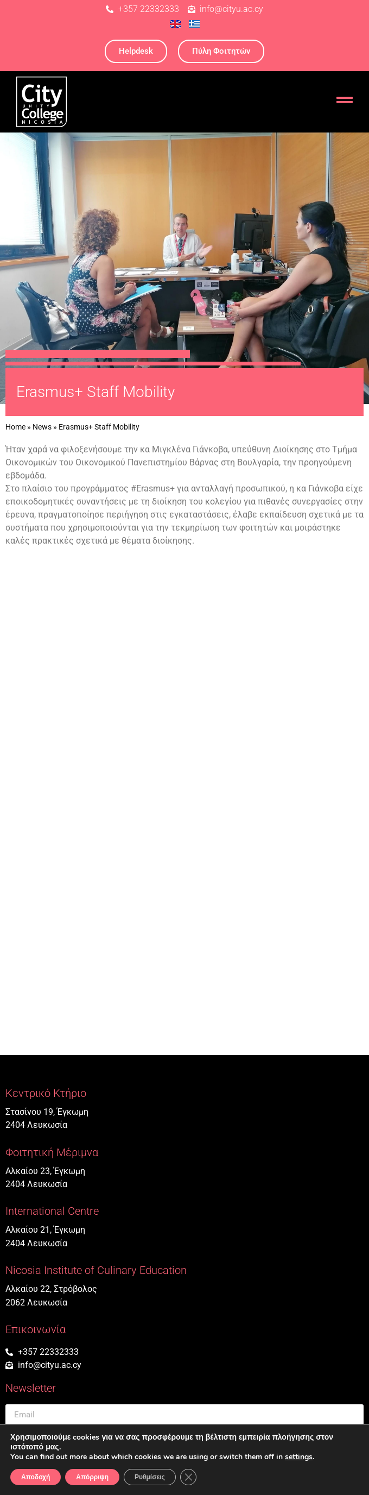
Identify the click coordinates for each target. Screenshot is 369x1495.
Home (15, 426)
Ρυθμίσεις (150, 1477)
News (42, 426)
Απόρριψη (92, 1477)
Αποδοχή (35, 1477)
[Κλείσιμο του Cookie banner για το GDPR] (188, 1477)
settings (299, 1457)
